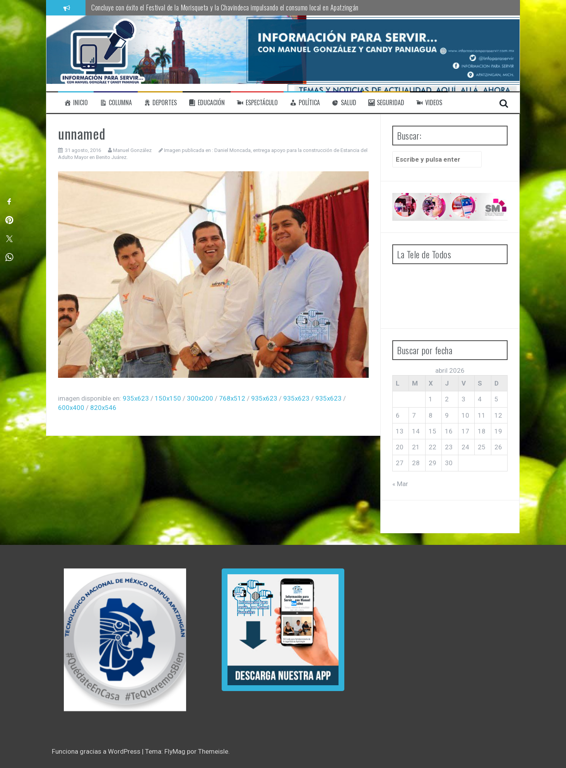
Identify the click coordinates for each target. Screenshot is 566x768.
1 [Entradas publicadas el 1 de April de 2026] (431, 399)
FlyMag (174, 751)
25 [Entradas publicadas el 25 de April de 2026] (482, 447)
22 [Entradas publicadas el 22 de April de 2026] (432, 447)
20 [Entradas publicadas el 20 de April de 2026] (400, 447)
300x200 (200, 398)
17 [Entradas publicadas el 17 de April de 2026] (465, 431)
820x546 (103, 407)
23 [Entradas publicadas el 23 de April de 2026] (449, 447)
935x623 (136, 398)
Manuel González (132, 150)
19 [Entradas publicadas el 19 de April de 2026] (498, 431)
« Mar (400, 484)
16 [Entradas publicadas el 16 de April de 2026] (449, 431)
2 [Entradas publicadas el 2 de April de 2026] (447, 399)
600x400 (71, 407)
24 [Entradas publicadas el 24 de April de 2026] (465, 447)
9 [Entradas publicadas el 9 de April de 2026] (447, 415)
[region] (125, 639)
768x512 (232, 398)
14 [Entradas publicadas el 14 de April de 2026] (416, 431)
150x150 (168, 398)
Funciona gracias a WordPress (97, 751)
